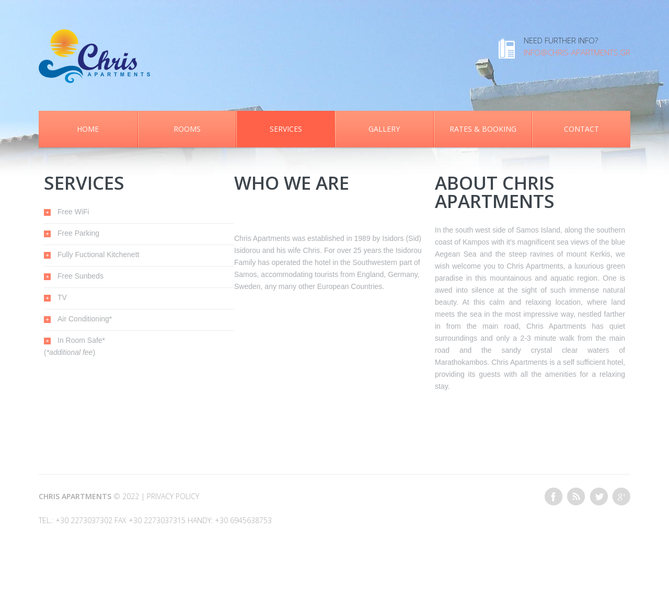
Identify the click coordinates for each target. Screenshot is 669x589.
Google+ (621, 496)
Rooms (187, 129)
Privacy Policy (173, 496)
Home (88, 129)
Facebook (554, 496)
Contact (581, 129)
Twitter (599, 496)
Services (286, 129)
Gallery (384, 129)
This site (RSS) (576, 496)
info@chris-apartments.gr (577, 52)
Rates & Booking (482, 129)
